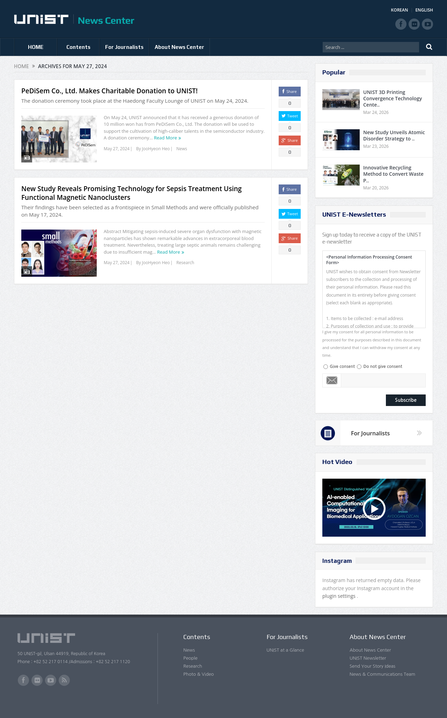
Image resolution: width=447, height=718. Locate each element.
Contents (78, 47)
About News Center (179, 47)
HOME (35, 47)
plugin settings (339, 596)
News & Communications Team (382, 674)
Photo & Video (198, 674)
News (181, 149)
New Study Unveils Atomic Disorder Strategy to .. (394, 135)
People (190, 658)
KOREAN (399, 10)
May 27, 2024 (117, 149)
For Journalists (124, 47)
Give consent (342, 366)
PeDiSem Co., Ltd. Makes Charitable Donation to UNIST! (109, 90)
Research (185, 261)
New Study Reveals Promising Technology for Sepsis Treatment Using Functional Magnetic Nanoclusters (131, 192)
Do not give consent (382, 366)
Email (332, 380)
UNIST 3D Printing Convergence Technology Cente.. (392, 98)
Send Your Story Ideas (372, 666)
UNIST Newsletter (368, 658)
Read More (165, 138)
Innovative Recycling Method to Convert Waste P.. (393, 173)
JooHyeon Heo (156, 149)
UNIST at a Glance (285, 650)
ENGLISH (424, 10)
